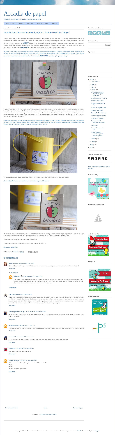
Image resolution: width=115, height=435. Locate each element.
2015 (91, 79)
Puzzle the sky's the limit (98, 107)
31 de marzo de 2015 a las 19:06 (24, 337)
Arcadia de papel (25, 13)
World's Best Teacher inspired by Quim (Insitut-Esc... (97, 93)
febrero (94, 139)
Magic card (94, 125)
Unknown (17, 276)
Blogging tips (4, 1)
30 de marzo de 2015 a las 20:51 (22, 294)
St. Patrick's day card (97, 118)
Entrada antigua (78, 408)
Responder (12, 268)
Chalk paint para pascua (98, 115)
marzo (94, 90)
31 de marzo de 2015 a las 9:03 (32, 276)
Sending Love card (96, 110)
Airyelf (79, 431)
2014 (91, 145)
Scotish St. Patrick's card (98, 113)
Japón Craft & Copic (42, 23)
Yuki (10, 294)
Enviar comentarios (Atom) (48, 414)
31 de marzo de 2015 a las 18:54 (25, 325)
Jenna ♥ (11, 337)
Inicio (45, 408)
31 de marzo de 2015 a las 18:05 (36, 311)
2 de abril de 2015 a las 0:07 (28, 360)
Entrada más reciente (11, 408)
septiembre (95, 82)
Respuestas (14, 272)
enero (93, 141)
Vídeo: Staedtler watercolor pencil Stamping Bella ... (97, 133)
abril (93, 87)
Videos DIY (30, 23)
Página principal (10, 23)
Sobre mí (54, 23)
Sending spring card (97, 100)
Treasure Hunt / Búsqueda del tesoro (98, 121)
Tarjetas (20, 23)
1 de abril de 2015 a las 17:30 (25, 348)
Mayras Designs (14, 360)
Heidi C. (11, 263)
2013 (91, 147)
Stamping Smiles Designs (17, 311)
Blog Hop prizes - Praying (99, 98)
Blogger (97, 431)
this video (44, 56)
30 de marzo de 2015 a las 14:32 (24, 263)
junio (93, 84)
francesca (12, 348)
